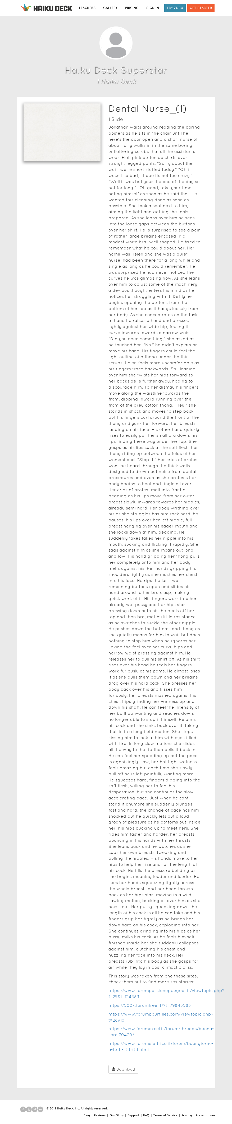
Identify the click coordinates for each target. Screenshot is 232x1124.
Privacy (186, 1115)
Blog (87, 1115)
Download (123, 1069)
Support (133, 1115)
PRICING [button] (132, 8)
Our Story (117, 1115)
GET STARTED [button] (201, 8)
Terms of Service (165, 1115)
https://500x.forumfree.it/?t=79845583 (149, 1005)
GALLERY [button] (110, 8)
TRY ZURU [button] (175, 8)
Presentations (205, 1115)
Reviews (100, 1115)
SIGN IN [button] (152, 8)
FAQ (146, 1115)
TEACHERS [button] (87, 8)
